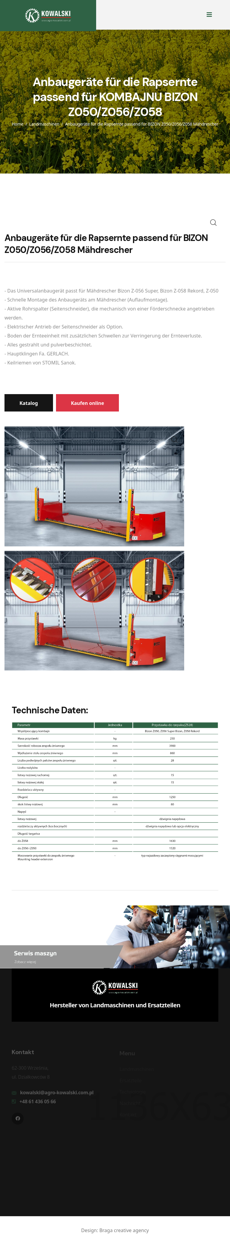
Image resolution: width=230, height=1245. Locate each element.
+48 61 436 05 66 (37, 1103)
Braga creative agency (124, 1230)
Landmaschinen (44, 124)
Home (17, 124)
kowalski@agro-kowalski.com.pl (56, 1094)
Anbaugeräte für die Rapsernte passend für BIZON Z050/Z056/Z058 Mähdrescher (141, 124)
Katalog (28, 403)
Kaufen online (87, 403)
